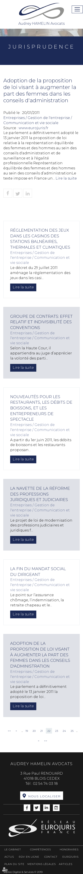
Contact (51, 856)
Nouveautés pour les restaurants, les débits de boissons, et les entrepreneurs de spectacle (41, 408)
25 (72, 730)
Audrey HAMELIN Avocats (41, 14)
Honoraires (69, 849)
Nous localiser (44, 796)
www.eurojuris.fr (33, 128)
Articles (65, 864)
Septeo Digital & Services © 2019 (22, 872)
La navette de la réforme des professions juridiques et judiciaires (40, 494)
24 (64, 730)
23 (56, 730)
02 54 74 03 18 (45, 783)
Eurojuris (70, 856)
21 (41, 730)
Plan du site (14, 864)
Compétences (40, 849)
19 (26, 730)
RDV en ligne (29, 856)
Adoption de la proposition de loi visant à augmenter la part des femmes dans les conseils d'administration (40, 655)
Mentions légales (41, 864)
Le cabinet (12, 849)
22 (48, 730)
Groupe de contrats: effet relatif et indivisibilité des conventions (41, 322)
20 (34, 730)
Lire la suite (66, 178)
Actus (9, 856)
